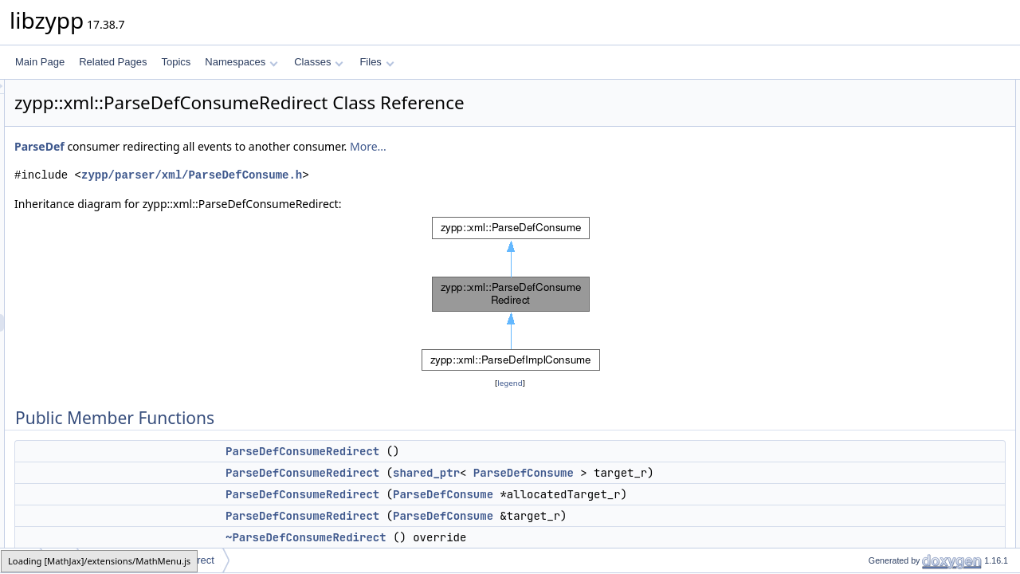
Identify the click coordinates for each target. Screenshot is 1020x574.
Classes (318, 62)
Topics (175, 62)
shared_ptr (625, 473)
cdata (866, 316)
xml (60, 560)
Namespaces (241, 62)
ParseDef (239, 146)
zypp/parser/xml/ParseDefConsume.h (390, 175)
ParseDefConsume (723, 473)
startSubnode (883, 351)
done (866, 334)
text (862, 299)
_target (870, 404)
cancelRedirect (886, 246)
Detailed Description (885, 421)
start (864, 281)
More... (567, 146)
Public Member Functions (896, 88)
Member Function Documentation (912, 544)
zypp (21, 560)
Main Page (40, 62)
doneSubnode (885, 369)
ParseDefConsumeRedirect (502, 451)
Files (376, 62)
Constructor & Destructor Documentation (928, 439)
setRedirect (879, 193)
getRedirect (879, 263)
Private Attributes (878, 386)
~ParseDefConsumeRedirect (916, 176)
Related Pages (113, 62)
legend (512, 383)
